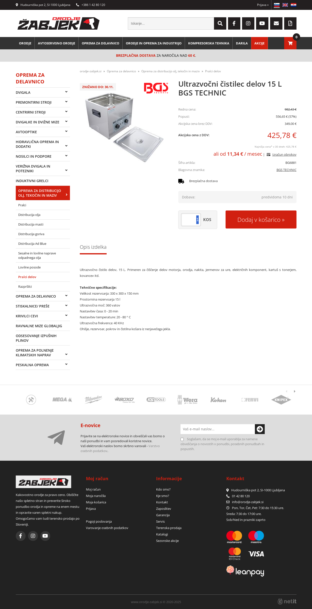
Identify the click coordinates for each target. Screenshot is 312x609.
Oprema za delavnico (100, 43)
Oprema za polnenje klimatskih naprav (35, 352)
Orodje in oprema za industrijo (153, 43)
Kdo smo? (163, 489)
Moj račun (93, 489)
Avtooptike (26, 132)
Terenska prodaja (168, 528)
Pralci (22, 205)
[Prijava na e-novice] (260, 429)
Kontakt (162, 502)
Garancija (163, 515)
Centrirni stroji (31, 112)
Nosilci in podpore (33, 156)
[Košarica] (290, 43)
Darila (242, 43)
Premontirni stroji (33, 102)
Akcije (259, 43)
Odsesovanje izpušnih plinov (36, 338)
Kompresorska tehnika (208, 43)
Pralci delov (27, 277)
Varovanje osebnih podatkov (107, 528)
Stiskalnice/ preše (32, 306)
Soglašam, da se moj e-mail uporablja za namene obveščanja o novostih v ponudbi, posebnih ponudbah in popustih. (222, 444)
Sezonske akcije (167, 540)
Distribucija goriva (31, 234)
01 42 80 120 (238, 496)
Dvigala (23, 92)
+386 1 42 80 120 (90, 5)
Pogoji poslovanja (99, 521)
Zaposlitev (163, 508)
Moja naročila (96, 496)
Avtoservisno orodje (56, 43)
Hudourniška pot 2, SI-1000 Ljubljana (43, 5)
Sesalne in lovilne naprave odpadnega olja (37, 255)
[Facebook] (234, 23)
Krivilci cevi (27, 316)
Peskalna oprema (32, 364)
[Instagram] (248, 23)
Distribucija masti (30, 224)
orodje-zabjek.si (90, 71)
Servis (160, 521)
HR (293, 5)
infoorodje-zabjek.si (247, 502)
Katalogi (162, 534)
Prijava (263, 5)
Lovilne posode (29, 267)
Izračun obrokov (284, 154)
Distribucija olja (29, 214)
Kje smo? (162, 496)
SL (277, 5)
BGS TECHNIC (286, 170)
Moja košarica (96, 502)
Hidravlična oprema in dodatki (37, 144)
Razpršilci (25, 286)
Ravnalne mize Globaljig (39, 326)
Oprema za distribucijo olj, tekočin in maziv (39, 193)
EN (285, 5)
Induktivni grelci (32, 180)
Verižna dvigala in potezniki (33, 168)
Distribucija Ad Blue (32, 243)
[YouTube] (262, 23)
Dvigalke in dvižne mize (37, 122)
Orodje (25, 43)
